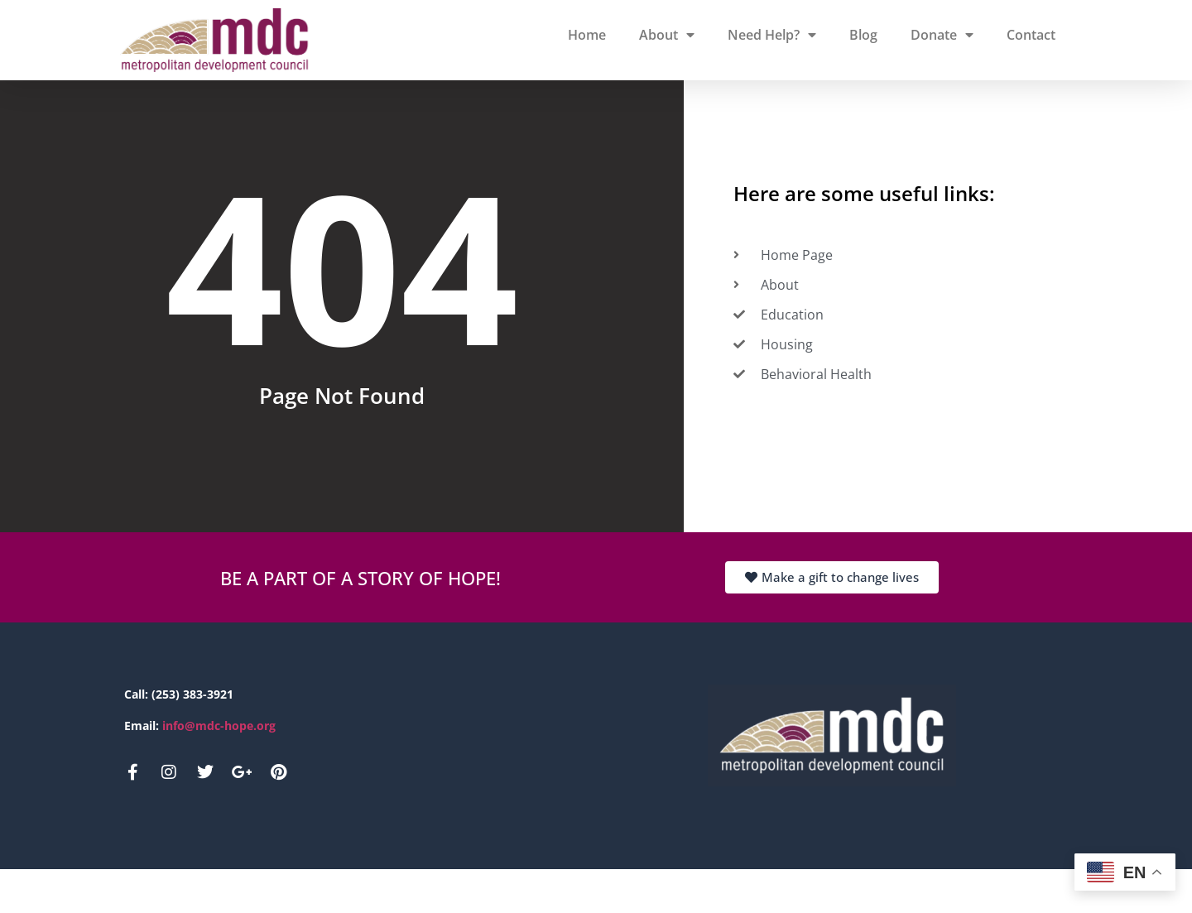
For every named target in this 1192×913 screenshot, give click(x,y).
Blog (863, 35)
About (667, 35)
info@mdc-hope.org (219, 769)
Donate (942, 35)
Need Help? (772, 35)
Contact (1031, 35)
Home (587, 35)
